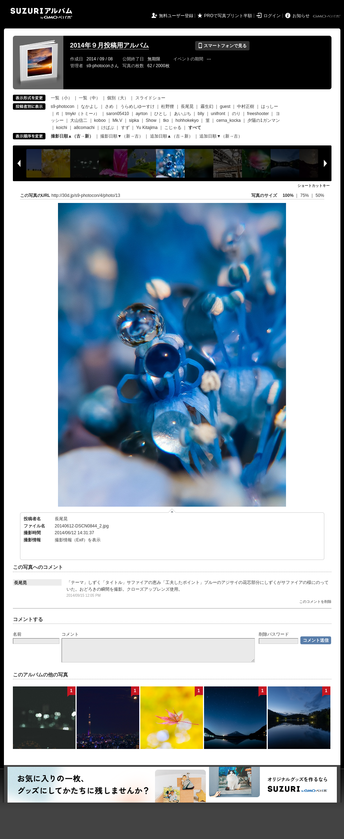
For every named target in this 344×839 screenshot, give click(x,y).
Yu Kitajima (147, 127)
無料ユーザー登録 (176, 15)
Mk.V (117, 120)
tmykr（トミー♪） (83, 113)
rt (57, 113)
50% (319, 195)
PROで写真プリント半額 (228, 15)
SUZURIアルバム (41, 13)
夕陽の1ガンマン (263, 120)
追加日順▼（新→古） (220, 136)
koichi (61, 127)
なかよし (89, 106)
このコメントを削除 (315, 602)
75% (305, 195)
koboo (100, 120)
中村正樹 (245, 106)
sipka (134, 120)
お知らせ (301, 15)
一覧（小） (61, 97)
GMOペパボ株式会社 (327, 16)
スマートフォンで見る (222, 45)
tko (166, 120)
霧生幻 (206, 106)
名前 (17, 634)
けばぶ (107, 127)
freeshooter (258, 113)
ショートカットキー (313, 186)
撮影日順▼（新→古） (121, 136)
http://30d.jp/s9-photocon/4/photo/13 (86, 195)
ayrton (141, 113)
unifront (218, 113)
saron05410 (117, 113)
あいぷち (182, 113)
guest (225, 106)
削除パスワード (274, 634)
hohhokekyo (187, 120)
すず (125, 127)
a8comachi (84, 127)
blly (201, 113)
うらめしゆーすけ (137, 106)
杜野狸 (167, 106)
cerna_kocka (228, 120)
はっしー (269, 106)
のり (236, 113)
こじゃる (172, 127)
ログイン (272, 15)
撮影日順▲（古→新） (72, 136)
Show (151, 120)
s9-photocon (62, 106)
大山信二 (78, 120)
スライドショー (150, 97)
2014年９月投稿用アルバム (109, 45)
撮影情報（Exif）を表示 (78, 539)
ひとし (160, 113)
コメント (70, 634)
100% (288, 195)
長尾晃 (187, 106)
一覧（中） (89, 97)
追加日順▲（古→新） (171, 136)
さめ (109, 106)
